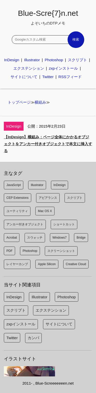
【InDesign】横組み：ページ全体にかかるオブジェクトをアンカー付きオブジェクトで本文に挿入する (48, 144)
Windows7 (59, 237)
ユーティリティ (17, 211)
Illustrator (32, 60)
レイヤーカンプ (17, 264)
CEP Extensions (17, 198)
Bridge (81, 237)
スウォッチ (34, 237)
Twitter (48, 77)
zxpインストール (63, 68)
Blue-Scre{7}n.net (48, 17)
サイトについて (23, 77)
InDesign (11, 60)
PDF (9, 251)
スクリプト (77, 60)
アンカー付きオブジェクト (24, 224)
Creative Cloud (76, 264)
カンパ (33, 338)
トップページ (19, 102)
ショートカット (64, 224)
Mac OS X (45, 211)
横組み (40, 102)
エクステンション (28, 68)
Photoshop (54, 60)
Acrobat (11, 237)
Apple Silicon (47, 264)
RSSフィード (70, 77)
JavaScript (13, 185)
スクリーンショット (61, 251)
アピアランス (48, 198)
